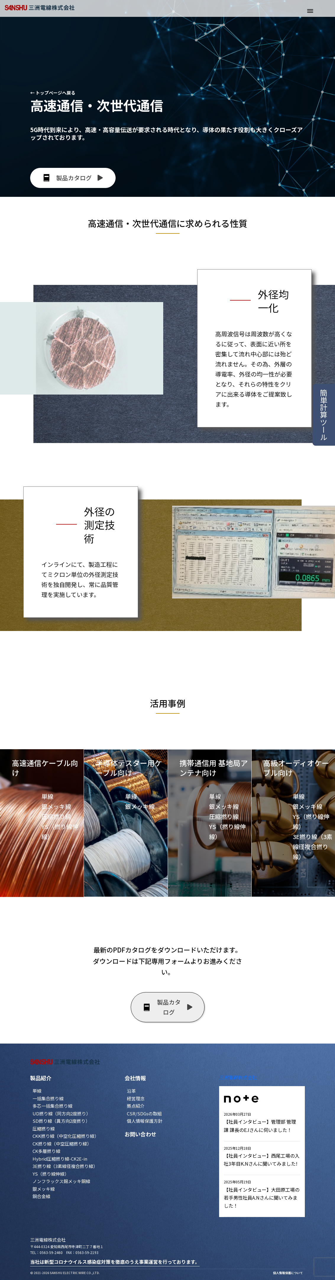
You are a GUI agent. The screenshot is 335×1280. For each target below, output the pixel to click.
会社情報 (135, 1078)
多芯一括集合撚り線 (52, 1106)
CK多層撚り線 (46, 1151)
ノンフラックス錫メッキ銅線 (61, 1181)
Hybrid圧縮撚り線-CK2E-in (60, 1159)
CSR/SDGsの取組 (144, 1113)
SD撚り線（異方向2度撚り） (61, 1121)
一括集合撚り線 (48, 1098)
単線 (37, 1091)
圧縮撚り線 (44, 1128)
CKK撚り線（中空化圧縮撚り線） (66, 1136)
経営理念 (136, 1098)
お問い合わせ (140, 1134)
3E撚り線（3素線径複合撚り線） (65, 1166)
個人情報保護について (288, 1273)
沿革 (131, 1091)
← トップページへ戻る (52, 93)
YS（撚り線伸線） (51, 1174)
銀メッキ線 (44, 1189)
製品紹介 (40, 1078)
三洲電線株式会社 (238, 1077)
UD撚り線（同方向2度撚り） (61, 1113)
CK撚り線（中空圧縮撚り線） (62, 1144)
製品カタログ (167, 1007)
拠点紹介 (136, 1106)
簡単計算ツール (323, 415)
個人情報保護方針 (144, 1121)
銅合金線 (41, 1196)
